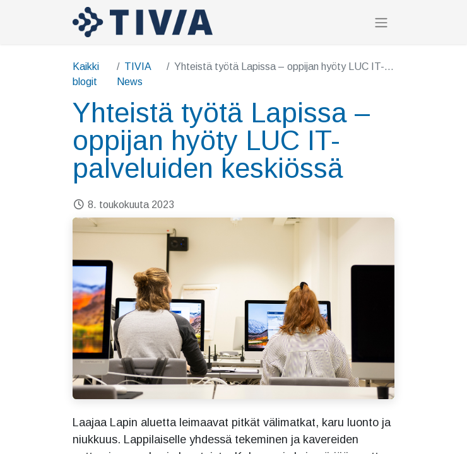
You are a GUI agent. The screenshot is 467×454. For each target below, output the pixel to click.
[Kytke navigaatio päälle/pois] (381, 22)
